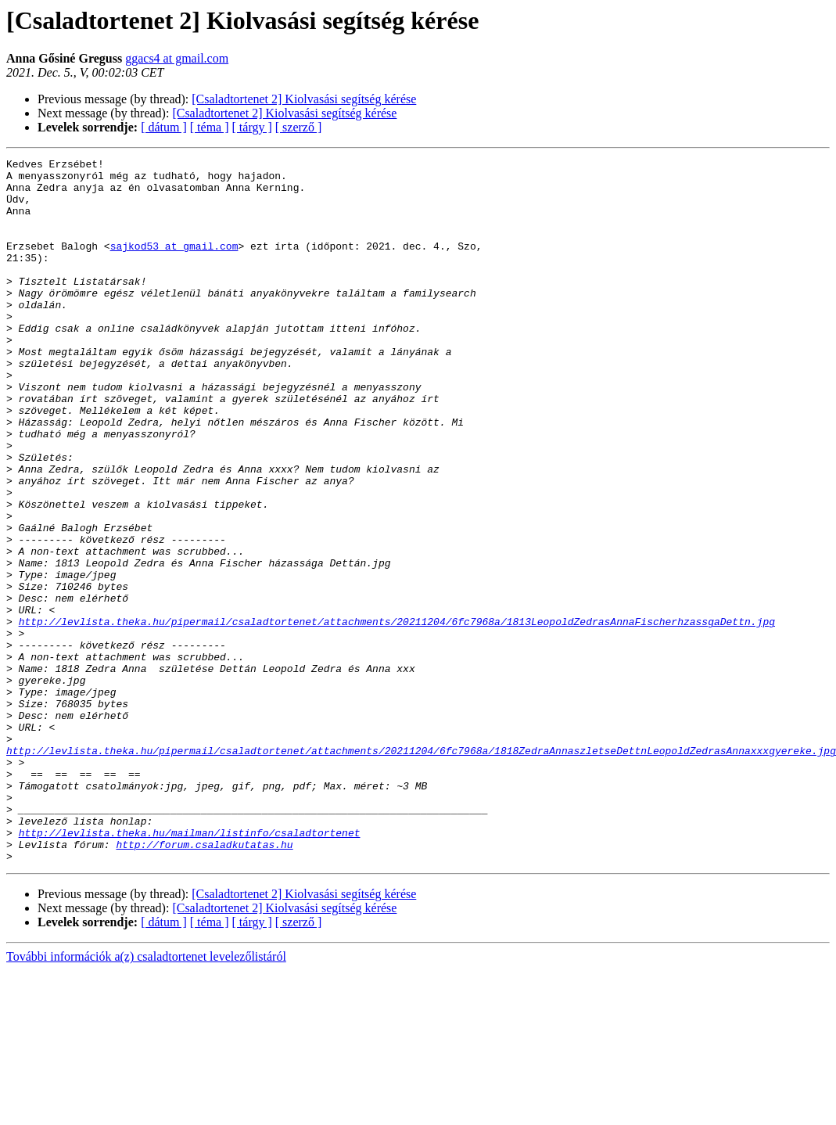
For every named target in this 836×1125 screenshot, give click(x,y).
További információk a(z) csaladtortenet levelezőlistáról (146, 1097)
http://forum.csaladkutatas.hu (204, 983)
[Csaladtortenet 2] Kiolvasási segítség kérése (304, 99)
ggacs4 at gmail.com (176, 58)
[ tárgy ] (252, 127)
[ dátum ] (164, 127)
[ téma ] (209, 127)
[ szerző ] (298, 127)
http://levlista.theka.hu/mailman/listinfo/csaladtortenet (190, 968)
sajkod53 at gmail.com (174, 264)
